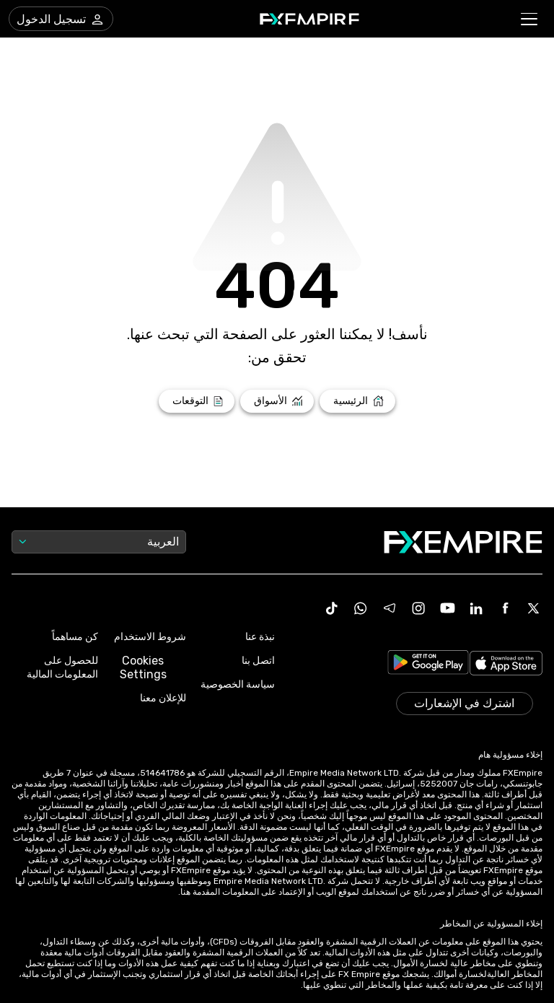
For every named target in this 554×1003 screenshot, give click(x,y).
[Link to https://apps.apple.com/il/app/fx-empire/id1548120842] (506, 664)
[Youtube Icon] (447, 608)
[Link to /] (357, 401)
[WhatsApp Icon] (360, 608)
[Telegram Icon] (389, 608)
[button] (529, 19)
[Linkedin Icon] (476, 608)
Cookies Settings (143, 667)
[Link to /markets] (277, 401)
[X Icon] (533, 608)
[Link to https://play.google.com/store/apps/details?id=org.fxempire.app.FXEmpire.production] (428, 664)
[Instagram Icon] (418, 608)
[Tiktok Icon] (331, 608)
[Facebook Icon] (505, 608)
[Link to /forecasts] (196, 401)
